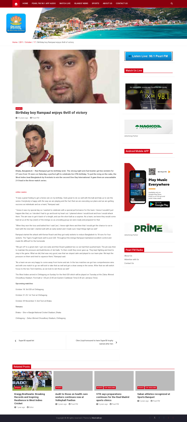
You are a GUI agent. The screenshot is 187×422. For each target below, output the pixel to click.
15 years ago (22, 118)
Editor (30, 407)
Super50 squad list (26, 340)
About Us (107, 3)
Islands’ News (81, 3)
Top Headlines (109, 388)
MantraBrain (97, 418)
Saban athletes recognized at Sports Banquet (153, 396)
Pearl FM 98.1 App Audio (44, 3)
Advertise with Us (131, 259)
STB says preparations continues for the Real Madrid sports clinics (112, 397)
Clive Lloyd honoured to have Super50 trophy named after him (94, 342)
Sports (95, 3)
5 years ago (61, 404)
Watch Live (65, 3)
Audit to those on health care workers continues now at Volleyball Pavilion (71, 397)
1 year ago (19, 407)
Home (25, 3)
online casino (21, 192)
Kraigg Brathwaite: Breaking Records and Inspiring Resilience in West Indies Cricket (29, 399)
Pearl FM (34, 118)
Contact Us (122, 3)
